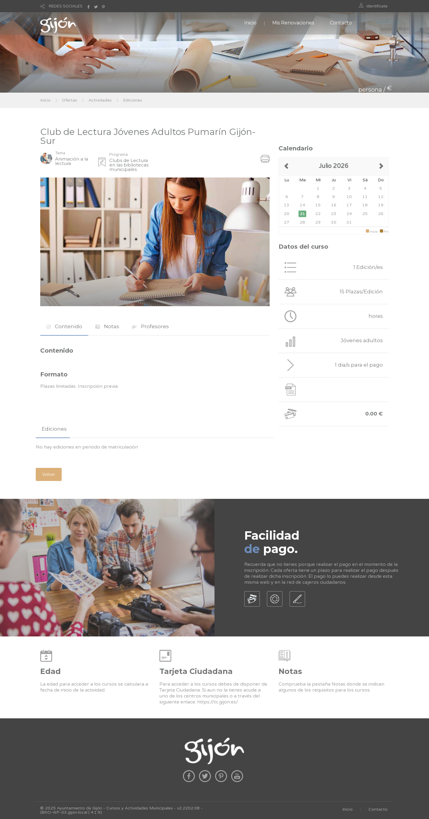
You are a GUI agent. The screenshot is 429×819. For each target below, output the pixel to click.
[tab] (64, 326)
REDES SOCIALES (66, 6)
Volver (48, 474)
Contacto (341, 23)
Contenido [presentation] (64, 326)
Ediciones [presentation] (54, 429)
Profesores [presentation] (150, 326)
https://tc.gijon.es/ (217, 702)
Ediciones (132, 100)
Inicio (250, 23)
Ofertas (69, 100)
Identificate (377, 6)
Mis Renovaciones (293, 23)
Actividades (100, 100)
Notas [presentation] (107, 326)
